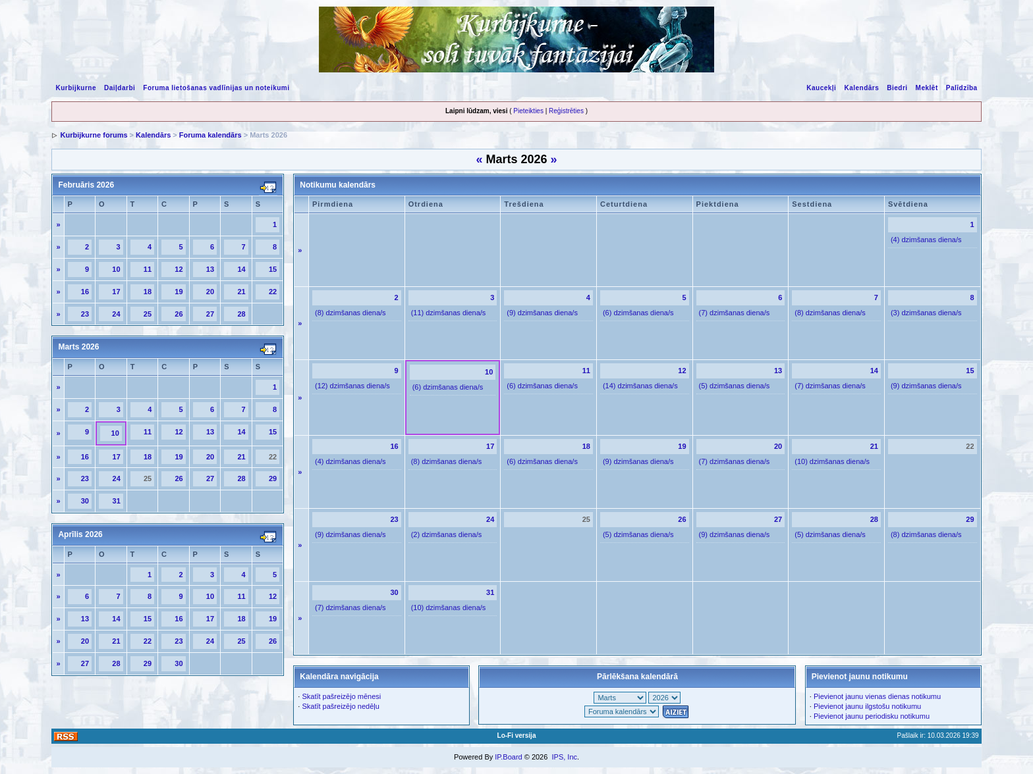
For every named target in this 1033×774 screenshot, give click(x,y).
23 (85, 314)
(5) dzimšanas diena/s (734, 386)
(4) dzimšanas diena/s (926, 240)
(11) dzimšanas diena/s (448, 313)
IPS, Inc (564, 757)
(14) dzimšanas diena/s (640, 386)
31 (117, 501)
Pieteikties (528, 111)
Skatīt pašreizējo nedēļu (340, 706)
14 (241, 269)
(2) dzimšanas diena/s (446, 534)
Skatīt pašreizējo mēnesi (341, 696)
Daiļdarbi (119, 87)
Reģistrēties (566, 111)
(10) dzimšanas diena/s (832, 461)
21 (241, 292)
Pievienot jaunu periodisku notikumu (872, 716)
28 (241, 314)
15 (273, 269)
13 (210, 269)
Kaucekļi (821, 87)
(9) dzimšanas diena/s (542, 313)
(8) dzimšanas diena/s (350, 313)
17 (116, 292)
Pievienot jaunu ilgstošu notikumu (867, 706)
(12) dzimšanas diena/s (352, 386)
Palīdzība (962, 87)
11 (148, 269)
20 (210, 292)
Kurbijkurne (75, 87)
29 (273, 478)
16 (85, 292)
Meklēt (927, 87)
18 (148, 292)
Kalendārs (861, 87)
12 (178, 269)
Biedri (897, 87)
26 (178, 314)
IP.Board (508, 757)
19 (178, 292)
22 (273, 292)
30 (85, 501)
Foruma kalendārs (210, 135)
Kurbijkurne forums (93, 135)
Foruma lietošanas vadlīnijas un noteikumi (216, 87)
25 (148, 314)
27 (210, 314)
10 (116, 269)
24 (116, 314)
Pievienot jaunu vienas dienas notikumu (877, 696)
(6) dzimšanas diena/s (638, 313)
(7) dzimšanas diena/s (734, 313)
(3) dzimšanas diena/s (926, 313)
